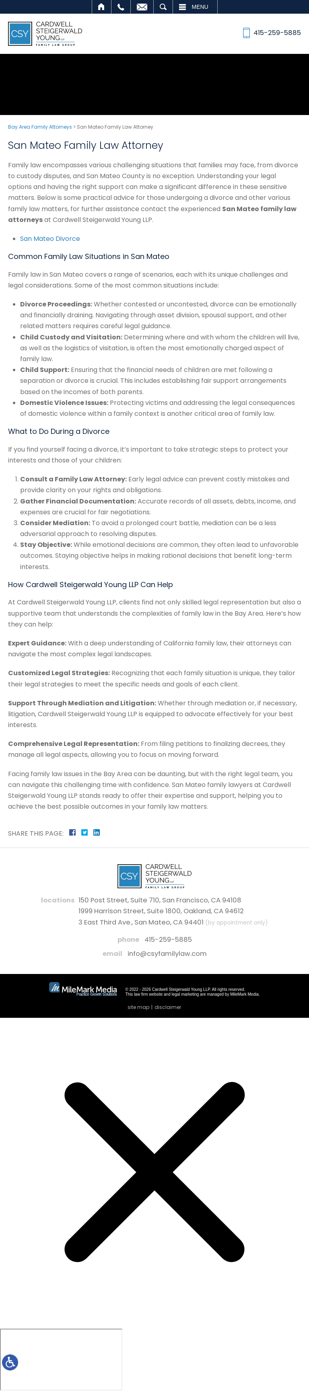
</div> (61, 1360)
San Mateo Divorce (50, 238)
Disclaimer (167, 1007)
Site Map (138, 1007)
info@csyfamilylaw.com (167, 953)
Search (163, 7)
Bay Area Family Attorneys (40, 126)
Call (120, 7)
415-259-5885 (168, 939)
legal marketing (185, 994)
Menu (200, 7)
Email (142, 7)
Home (101, 7)
